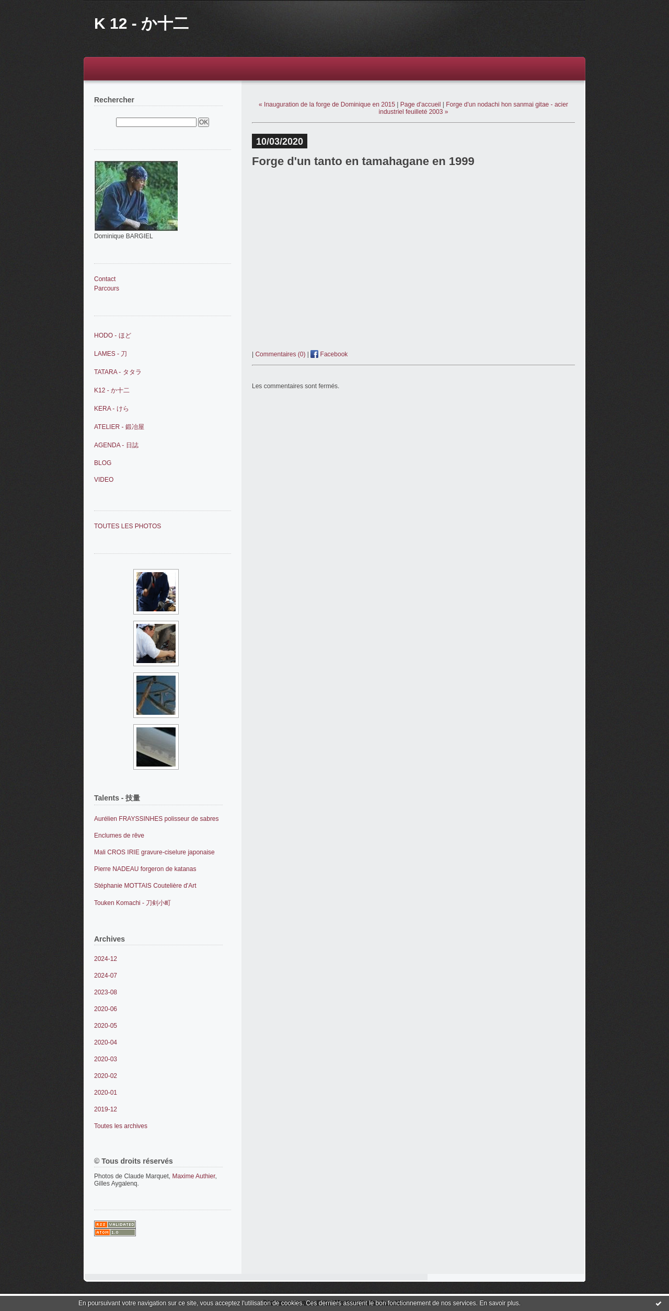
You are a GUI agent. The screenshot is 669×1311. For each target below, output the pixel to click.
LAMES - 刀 (110, 353)
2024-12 (105, 958)
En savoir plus (498, 1303)
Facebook (329, 354)
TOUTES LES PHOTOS (127, 526)
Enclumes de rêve (119, 835)
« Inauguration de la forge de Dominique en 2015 (327, 104)
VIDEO (103, 479)
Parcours (106, 288)
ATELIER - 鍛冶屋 (119, 427)
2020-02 (105, 1076)
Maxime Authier (193, 1176)
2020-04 (105, 1042)
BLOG (102, 463)
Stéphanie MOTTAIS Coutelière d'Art (145, 885)
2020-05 (105, 1025)
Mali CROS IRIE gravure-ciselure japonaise (154, 852)
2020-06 (105, 1009)
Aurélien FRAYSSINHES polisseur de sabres (156, 818)
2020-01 (105, 1092)
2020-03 (105, 1059)
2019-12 (105, 1109)
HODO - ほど (112, 335)
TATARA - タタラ (118, 372)
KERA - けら (111, 408)
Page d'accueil (420, 104)
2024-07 (105, 975)
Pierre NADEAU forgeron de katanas (145, 869)
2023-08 (105, 992)
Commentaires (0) (280, 354)
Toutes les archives (120, 1126)
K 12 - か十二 (141, 23)
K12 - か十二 (112, 390)
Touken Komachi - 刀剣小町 (132, 903)
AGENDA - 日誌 (116, 445)
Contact (105, 279)
